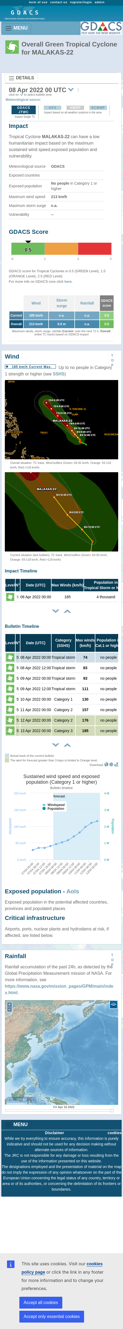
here (68, 282)
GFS (52, 108)
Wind (36, 303)
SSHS (59, 374)
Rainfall (87, 303)
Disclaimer (54, 1133)
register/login (81, 2)
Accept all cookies (41, 1302)
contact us (58, 2)
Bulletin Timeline (22, 626)
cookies (115, 1133)
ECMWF (98, 108)
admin (100, 2)
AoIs (72, 891)
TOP (112, 360)
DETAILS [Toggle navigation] (21, 78)
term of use (38, 2)
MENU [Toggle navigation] (16, 28)
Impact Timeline (21, 571)
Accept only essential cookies (52, 1316)
